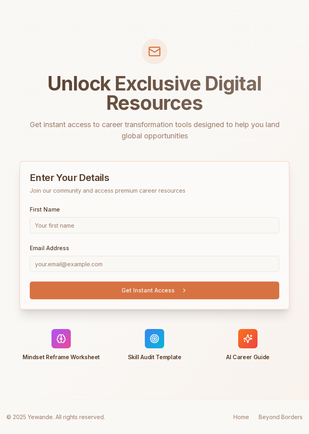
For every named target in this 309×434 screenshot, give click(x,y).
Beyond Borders (281, 416)
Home (241, 416)
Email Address (49, 248)
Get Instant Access (154, 290)
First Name (45, 209)
